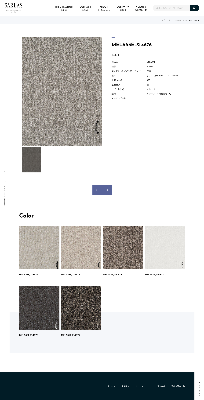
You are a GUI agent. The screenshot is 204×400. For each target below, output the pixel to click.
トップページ (165, 20)
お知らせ (111, 386)
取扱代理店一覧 (178, 386)
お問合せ (125, 386)
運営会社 (161, 386)
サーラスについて (143, 386)
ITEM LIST (178, 20)
